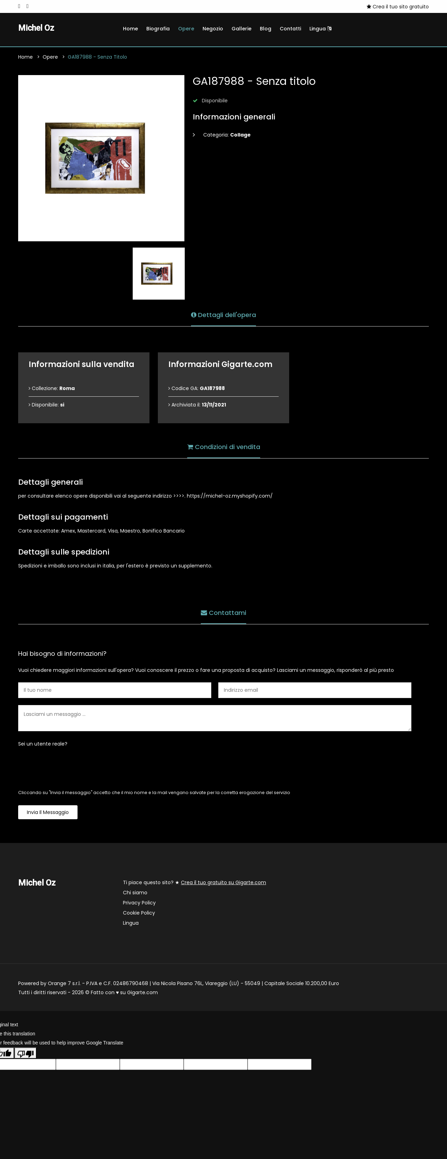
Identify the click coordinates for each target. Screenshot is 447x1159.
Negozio (213, 28)
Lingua (320, 28)
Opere (186, 28)
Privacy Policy (139, 903)
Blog (265, 28)
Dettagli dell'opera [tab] (223, 314)
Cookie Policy (139, 913)
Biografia (158, 28)
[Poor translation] (25, 1053)
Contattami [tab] (223, 612)
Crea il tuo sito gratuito (398, 6)
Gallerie (241, 28)
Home (130, 28)
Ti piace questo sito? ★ (194, 882)
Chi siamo (135, 892)
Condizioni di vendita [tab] (223, 446)
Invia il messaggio (48, 812)
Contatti (290, 28)
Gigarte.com (142, 992)
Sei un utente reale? (42, 744)
